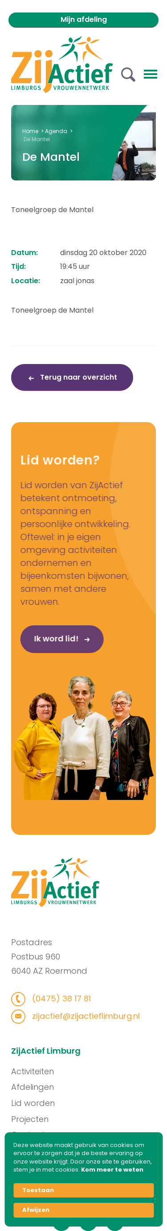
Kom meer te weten (112, 1170)
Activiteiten (70, 1071)
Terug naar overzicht (77, 377)
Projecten (68, 1119)
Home (30, 131)
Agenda (56, 131)
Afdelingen (70, 1087)
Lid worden (71, 1103)
